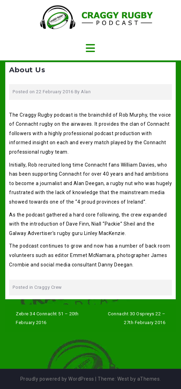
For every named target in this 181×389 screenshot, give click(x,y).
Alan (86, 91)
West (123, 379)
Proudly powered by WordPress (57, 379)
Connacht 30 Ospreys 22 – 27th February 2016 (136, 318)
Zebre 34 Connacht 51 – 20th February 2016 (47, 318)
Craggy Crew (48, 287)
